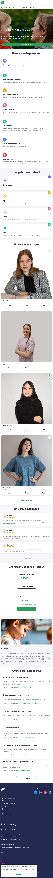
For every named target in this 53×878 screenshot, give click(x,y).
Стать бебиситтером (6, 815)
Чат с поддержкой (8, 824)
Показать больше (27, 558)
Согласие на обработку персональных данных (12, 834)
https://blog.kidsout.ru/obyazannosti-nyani (21, 770)
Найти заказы (4, 817)
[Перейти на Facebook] (12, 829)
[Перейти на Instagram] (8, 829)
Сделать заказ (26, 609)
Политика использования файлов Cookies (11, 839)
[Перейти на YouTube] (5, 829)
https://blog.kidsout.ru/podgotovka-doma (21, 754)
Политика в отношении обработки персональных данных (14, 836)
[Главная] (3, 791)
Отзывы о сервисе (5, 849)
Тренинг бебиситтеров (6, 819)
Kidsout (2, 2)
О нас (2, 852)
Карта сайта (4, 855)
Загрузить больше (26, 500)
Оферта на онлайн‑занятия (7, 844)
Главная (4, 7)
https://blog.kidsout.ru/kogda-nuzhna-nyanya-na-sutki (25, 703)
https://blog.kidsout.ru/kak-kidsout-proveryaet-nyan (24, 737)
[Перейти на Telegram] (15, 829)
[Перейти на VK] (2, 829)
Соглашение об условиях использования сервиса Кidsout (14, 842)
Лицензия (3, 857)
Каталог (12, 7)
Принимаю (19, 874)
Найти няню (26, 44)
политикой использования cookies (11, 871)
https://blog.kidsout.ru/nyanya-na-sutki (20, 687)
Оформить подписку (26, 586)
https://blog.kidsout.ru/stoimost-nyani (20, 720)
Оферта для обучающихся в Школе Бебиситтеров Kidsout (15, 847)
